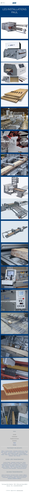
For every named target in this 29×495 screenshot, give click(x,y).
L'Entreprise (14, 436)
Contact (14, 444)
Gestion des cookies (20, 490)
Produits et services (14, 438)
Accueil (14, 434)
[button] (3, 3)
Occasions (14, 440)
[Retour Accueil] (14, 3)
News (14, 442)
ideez (12, 490)
